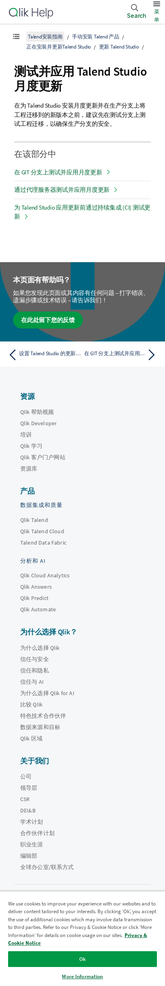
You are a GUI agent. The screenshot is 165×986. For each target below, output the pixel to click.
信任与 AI (32, 681)
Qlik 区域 (31, 738)
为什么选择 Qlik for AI (47, 693)
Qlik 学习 (31, 446)
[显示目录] (16, 36)
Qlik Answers (36, 586)
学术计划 (31, 821)
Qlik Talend (34, 520)
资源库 (28, 468)
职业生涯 (31, 844)
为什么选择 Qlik (40, 647)
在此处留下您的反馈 (48, 320)
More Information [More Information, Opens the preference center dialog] (82, 976)
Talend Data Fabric (43, 542)
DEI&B (28, 810)
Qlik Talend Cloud (42, 531)
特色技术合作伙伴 (43, 715)
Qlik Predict (34, 598)
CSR (25, 799)
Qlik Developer (38, 423)
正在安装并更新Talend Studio (58, 46)
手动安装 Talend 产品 (95, 36)
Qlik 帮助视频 (37, 412)
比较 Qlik (31, 704)
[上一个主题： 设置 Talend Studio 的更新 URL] (43, 355)
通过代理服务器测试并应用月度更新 (62, 189)
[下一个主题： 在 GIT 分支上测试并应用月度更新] (121, 355)
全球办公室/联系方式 (47, 867)
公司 (26, 776)
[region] (82, 938)
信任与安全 (34, 659)
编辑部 (28, 855)
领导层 (28, 787)
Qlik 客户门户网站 (43, 457)
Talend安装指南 (45, 36)
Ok (82, 959)
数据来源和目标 (40, 727)
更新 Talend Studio (119, 46)
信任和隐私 (34, 670)
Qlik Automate (38, 609)
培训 (26, 434)
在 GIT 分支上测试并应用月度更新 (58, 172)
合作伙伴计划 (37, 833)
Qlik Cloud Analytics (45, 575)
